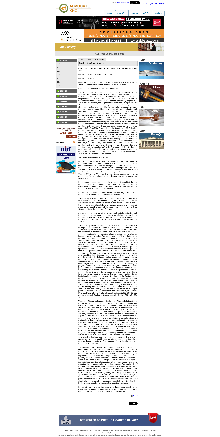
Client (127, 2)
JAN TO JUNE (85, 59)
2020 (58, 86)
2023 (58, 75)
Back (135, 396)
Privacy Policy (114, 430)
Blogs (86, 430)
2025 (58, 67)
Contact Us (144, 430)
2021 (58, 82)
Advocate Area (78, 430)
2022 (58, 78)
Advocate (120, 2)
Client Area (68, 430)
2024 (58, 71)
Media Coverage (133, 430)
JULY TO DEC (99, 59)
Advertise (123, 430)
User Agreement (102, 430)
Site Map (152, 430)
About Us (92, 430)
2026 (58, 64)
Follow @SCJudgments (153, 3)
